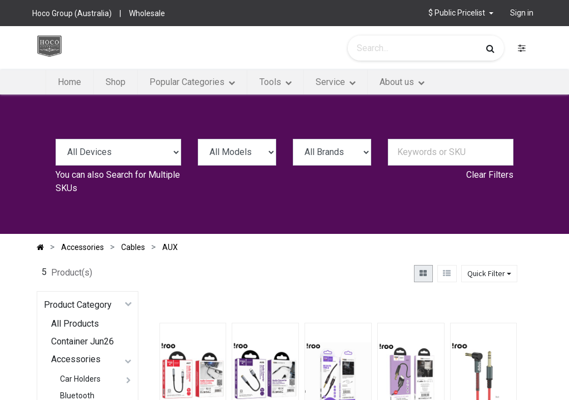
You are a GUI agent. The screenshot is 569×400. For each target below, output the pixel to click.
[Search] (490, 48)
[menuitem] (69, 82)
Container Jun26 (82, 341)
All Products (75, 323)
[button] (461, 13)
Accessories (76, 359)
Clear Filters (489, 174)
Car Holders (80, 378)
